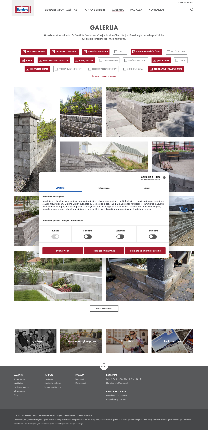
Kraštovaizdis (178, 51)
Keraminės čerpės (39, 69)
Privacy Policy (69, 415)
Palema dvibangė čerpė (70, 69)
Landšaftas (18, 382)
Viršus (104, 366)
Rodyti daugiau (104, 308)
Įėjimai (29, 60)
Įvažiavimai (163, 60)
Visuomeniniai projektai (55, 60)
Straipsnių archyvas (52, 382)
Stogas (122, 51)
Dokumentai (80, 382)
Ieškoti (192, 10)
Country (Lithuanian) (184, 2)
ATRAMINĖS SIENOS (36, 51)
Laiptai (183, 60)
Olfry (16, 395)
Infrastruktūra (19, 391)
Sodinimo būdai (135, 69)
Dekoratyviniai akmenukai (168, 69)
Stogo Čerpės (19, 378)
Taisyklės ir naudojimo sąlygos (50, 415)
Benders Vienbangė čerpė (104, 69)
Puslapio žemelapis (84, 415)
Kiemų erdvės (86, 60)
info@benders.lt (121, 382)
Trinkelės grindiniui (66, 51)
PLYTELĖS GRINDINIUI (98, 51)
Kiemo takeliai (111, 60)
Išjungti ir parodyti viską (104, 76)
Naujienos (48, 378)
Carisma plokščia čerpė (148, 51)
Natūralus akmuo (137, 60)
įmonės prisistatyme (52, 387)
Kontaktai (79, 378)
